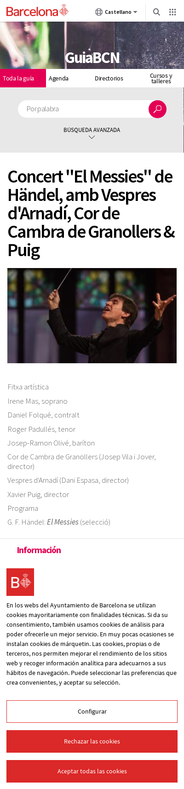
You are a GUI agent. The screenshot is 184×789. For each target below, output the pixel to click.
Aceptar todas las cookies (92, 771)
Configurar (92, 711)
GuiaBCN (92, 57)
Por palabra (43, 109)
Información (39, 549)
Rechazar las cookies (92, 741)
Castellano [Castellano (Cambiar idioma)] (116, 14)
